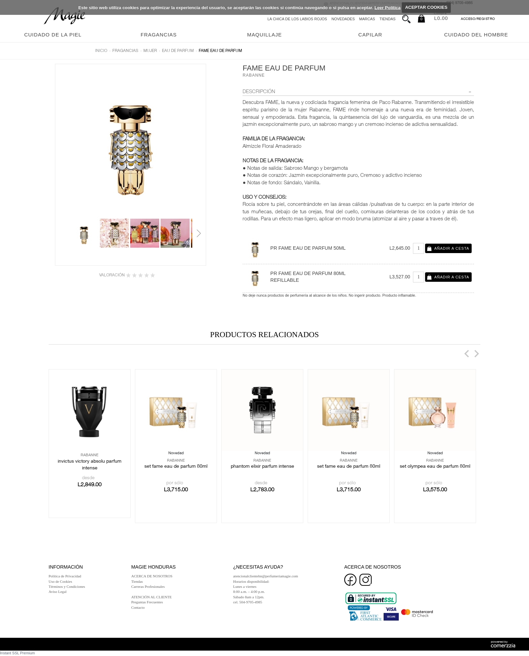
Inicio (101, 51)
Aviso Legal (57, 592)
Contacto (138, 607)
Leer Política (387, 7)
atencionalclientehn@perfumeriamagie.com (265, 576)
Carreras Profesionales (148, 586)
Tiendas (388, 19)
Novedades (343, 19)
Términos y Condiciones (67, 586)
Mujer (150, 51)
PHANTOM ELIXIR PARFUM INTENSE (262, 466)
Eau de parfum (178, 51)
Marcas (367, 19)
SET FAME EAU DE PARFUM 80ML (175, 466)
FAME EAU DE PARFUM (220, 51)
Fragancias (125, 51)
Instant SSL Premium (17, 653)
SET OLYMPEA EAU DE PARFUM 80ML (435, 466)
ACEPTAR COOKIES (426, 7)
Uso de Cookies (60, 581)
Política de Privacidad (65, 576)
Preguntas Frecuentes (147, 602)
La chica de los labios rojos (297, 19)
